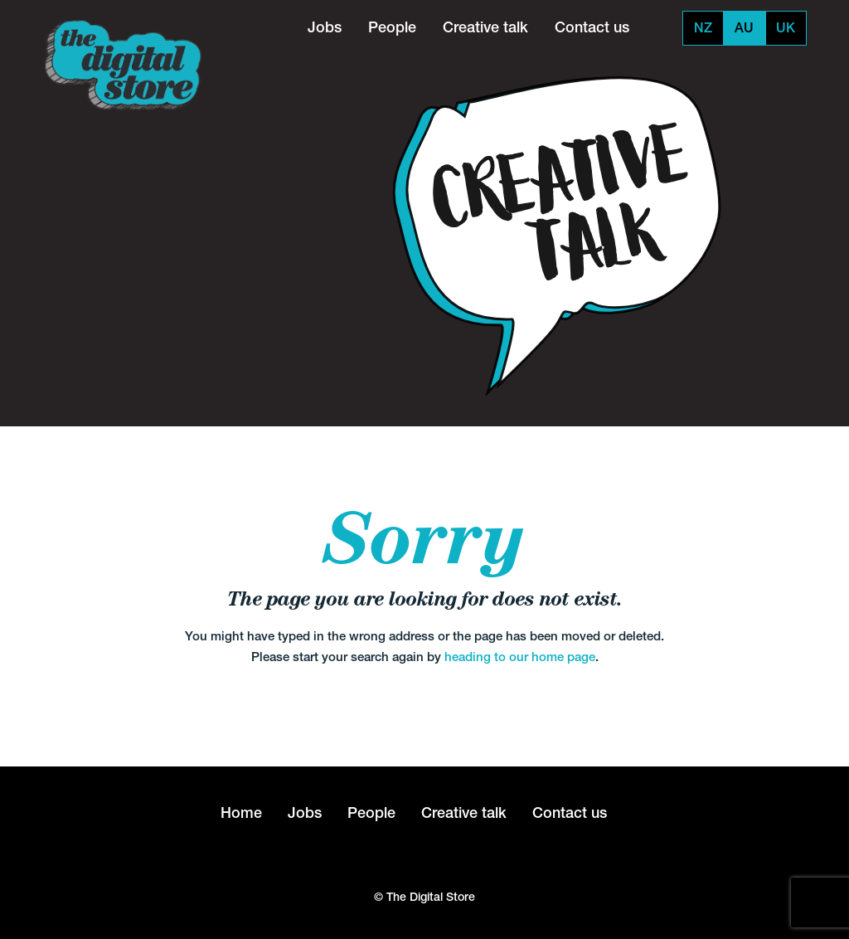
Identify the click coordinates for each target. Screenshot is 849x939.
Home (241, 812)
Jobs (325, 27)
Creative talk (485, 27)
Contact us (592, 27)
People (392, 27)
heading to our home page (519, 657)
